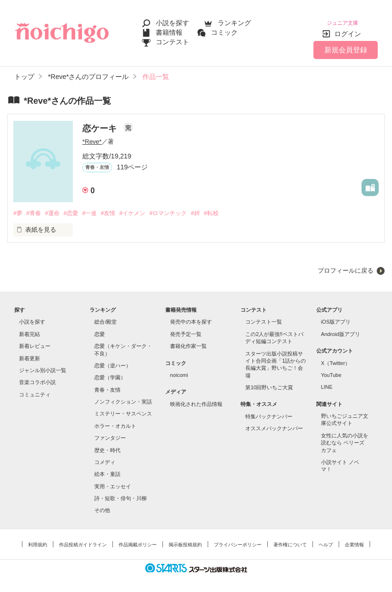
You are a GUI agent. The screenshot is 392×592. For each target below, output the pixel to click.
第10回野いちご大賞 (269, 382)
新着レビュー (34, 341)
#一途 (97, 207)
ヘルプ (326, 539)
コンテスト (172, 39)
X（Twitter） (336, 358)
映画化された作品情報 (196, 399)
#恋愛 (77, 207)
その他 (102, 505)
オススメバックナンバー (274, 423)
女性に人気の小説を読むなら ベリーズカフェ (344, 437)
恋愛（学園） (110, 372)
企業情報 (354, 539)
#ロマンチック (184, 207)
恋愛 (99, 329)
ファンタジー (110, 432)
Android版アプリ (340, 329)
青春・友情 (107, 384)
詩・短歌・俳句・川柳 (120, 493)
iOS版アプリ (336, 317)
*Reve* (91, 135)
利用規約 (37, 539)
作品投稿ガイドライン (83, 539)
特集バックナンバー (268, 411)
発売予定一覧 (185, 329)
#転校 (231, 207)
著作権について (290, 539)
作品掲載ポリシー (138, 539)
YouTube (331, 370)
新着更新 (29, 353)
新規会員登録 (345, 44)
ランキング (234, 20)
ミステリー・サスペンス (123, 409)
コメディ (104, 457)
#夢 (18, 207)
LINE (326, 382)
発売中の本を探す (191, 317)
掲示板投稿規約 (185, 539)
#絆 (214, 207)
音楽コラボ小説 (37, 377)
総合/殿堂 (105, 317)
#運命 (56, 207)
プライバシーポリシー (237, 539)
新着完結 (29, 329)
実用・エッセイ (112, 481)
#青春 (35, 207)
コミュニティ (34, 389)
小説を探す (172, 20)
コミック (224, 29)
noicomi (179, 370)
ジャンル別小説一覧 (42, 365)
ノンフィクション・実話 (123, 396)
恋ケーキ (100, 123)
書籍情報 (169, 29)
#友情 (118, 207)
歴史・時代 (107, 445)
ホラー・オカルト (115, 421)
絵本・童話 (107, 469)
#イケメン (145, 207)
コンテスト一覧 (263, 317)
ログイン (347, 28)
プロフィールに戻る (345, 265)
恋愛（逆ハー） (112, 360)
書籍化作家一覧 (188, 341)
